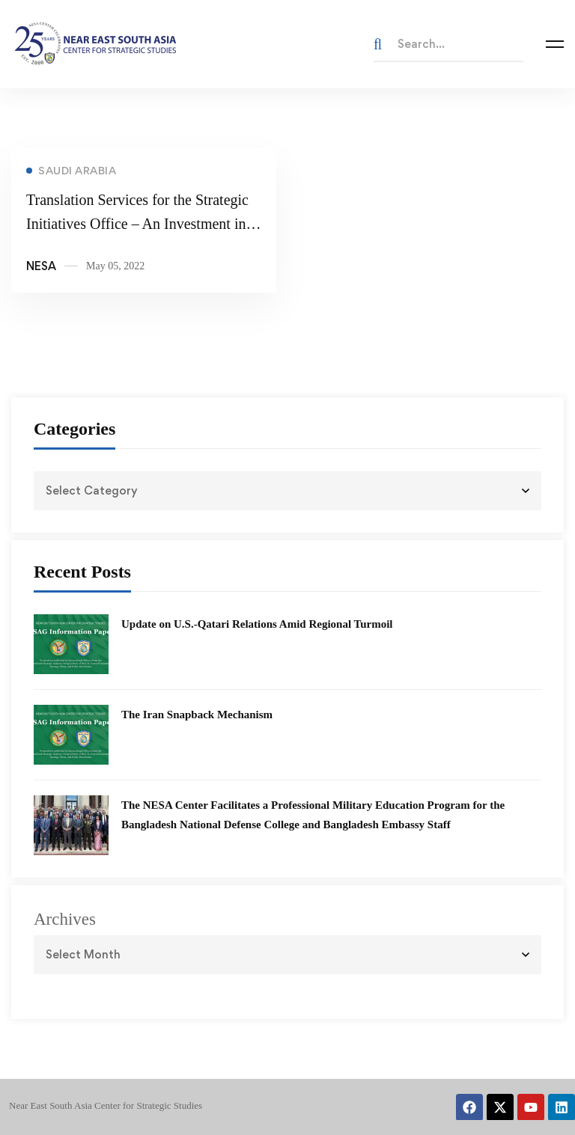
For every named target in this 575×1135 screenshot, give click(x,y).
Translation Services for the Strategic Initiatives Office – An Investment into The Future (142, 225)
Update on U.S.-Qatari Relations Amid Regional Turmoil (257, 624)
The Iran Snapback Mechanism (197, 715)
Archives (65, 919)
